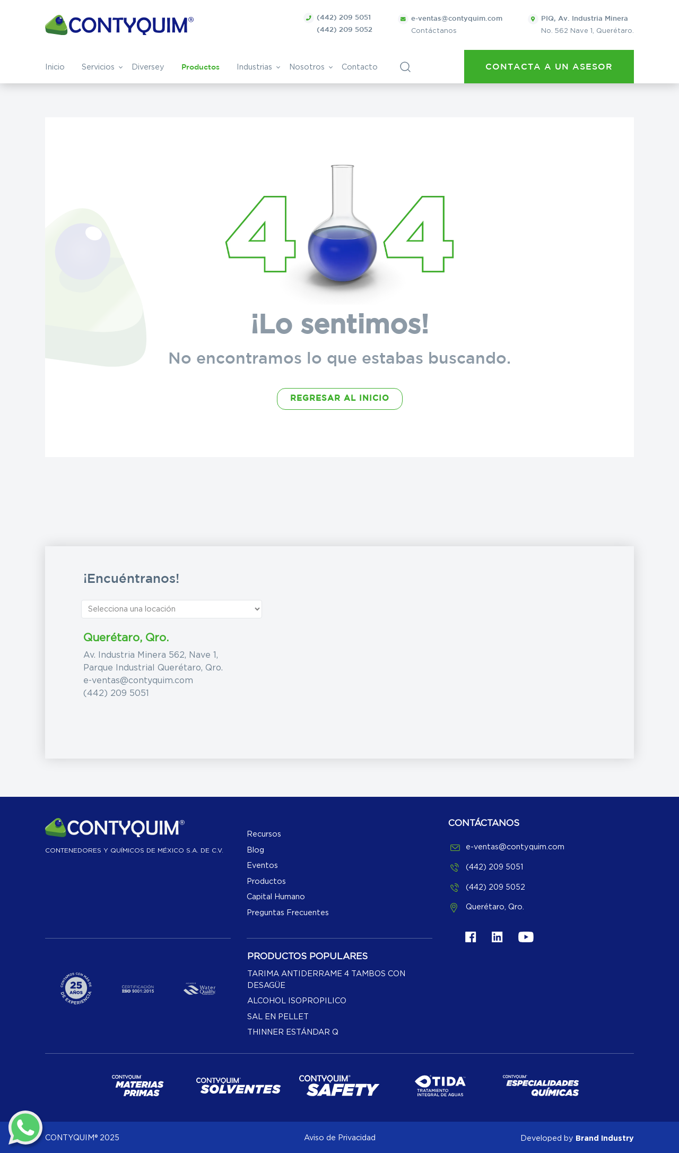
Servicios (98, 67)
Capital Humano (276, 897)
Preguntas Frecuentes (288, 913)
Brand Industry (605, 1137)
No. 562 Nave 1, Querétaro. (581, 24)
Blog (255, 850)
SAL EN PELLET (278, 1017)
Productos (200, 67)
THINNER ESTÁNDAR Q (292, 1032)
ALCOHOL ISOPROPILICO (296, 1001)
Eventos (262, 866)
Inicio (55, 67)
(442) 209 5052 (344, 30)
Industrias (254, 67)
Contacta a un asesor (549, 67)
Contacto (360, 67)
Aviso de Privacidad (340, 1138)
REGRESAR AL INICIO (339, 398)
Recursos (264, 834)
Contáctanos (450, 24)
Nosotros (307, 67)
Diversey (148, 67)
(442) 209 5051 (344, 18)
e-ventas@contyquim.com (138, 680)
